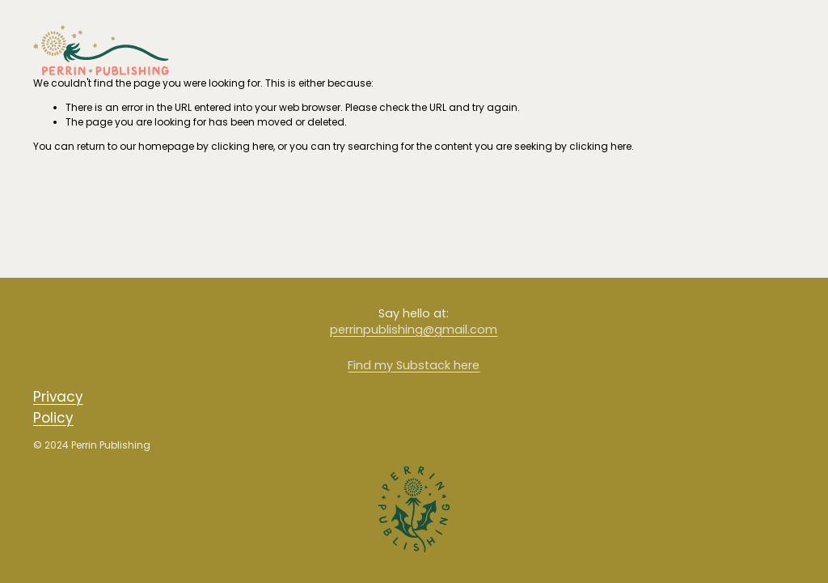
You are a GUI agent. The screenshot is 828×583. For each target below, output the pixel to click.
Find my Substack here (413, 365)
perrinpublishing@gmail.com (413, 329)
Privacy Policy (58, 407)
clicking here (242, 146)
